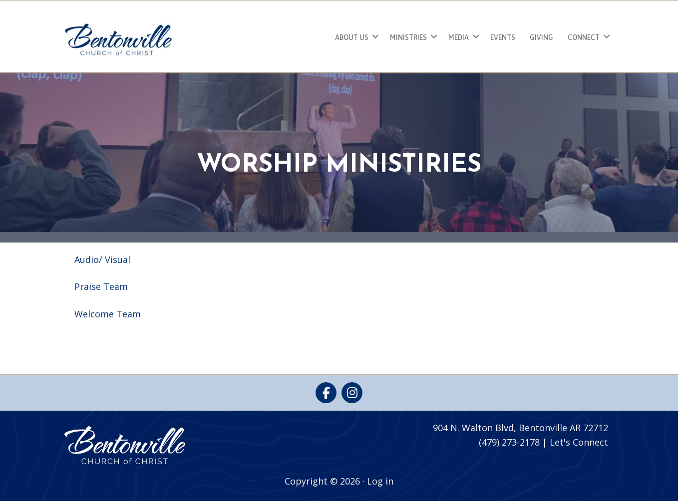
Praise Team (101, 286)
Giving (541, 37)
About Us (351, 37)
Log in (380, 481)
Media (458, 37)
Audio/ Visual (102, 259)
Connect (584, 37)
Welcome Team (107, 314)
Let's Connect (579, 442)
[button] (375, 36)
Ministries (408, 37)
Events (502, 37)
